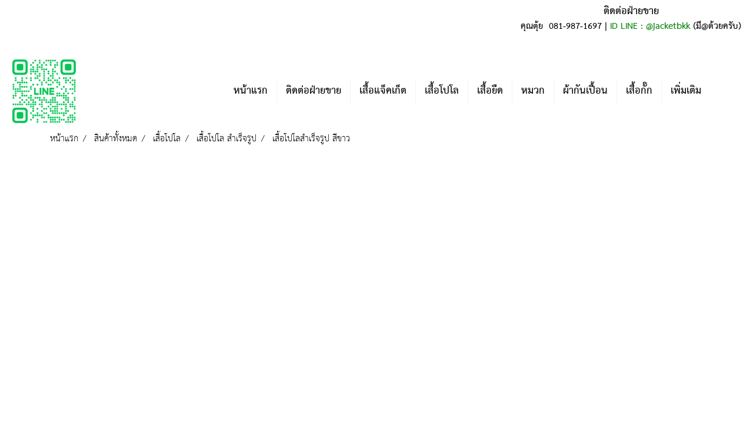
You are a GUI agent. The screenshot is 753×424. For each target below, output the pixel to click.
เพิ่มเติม (686, 91)
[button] (727, 91)
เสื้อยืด (490, 91)
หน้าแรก (251, 91)
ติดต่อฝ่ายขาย (313, 91)
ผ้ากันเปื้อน (585, 91)
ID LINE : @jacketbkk (650, 26)
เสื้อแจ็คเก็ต (383, 91)
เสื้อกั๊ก (639, 91)
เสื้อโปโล (442, 91)
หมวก (533, 91)
